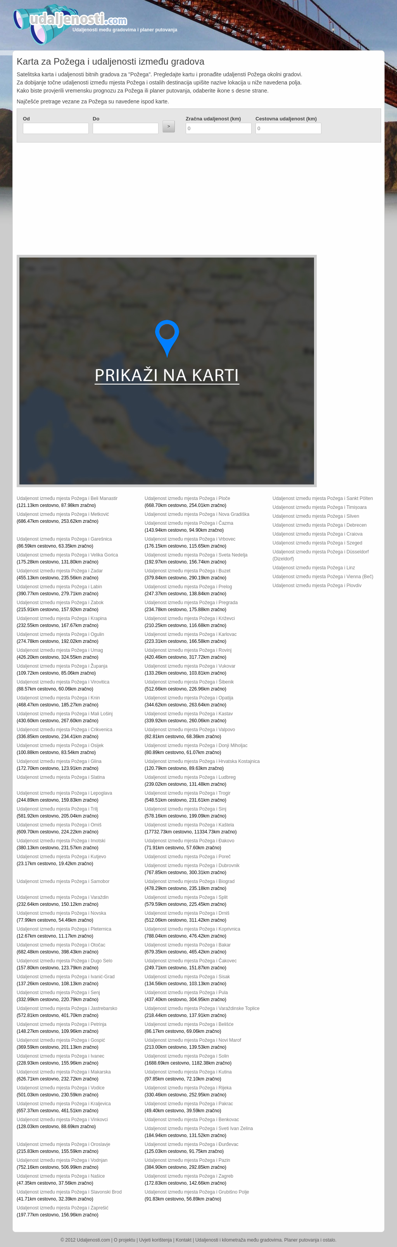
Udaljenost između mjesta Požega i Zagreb (189, 1176)
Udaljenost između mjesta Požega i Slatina (61, 777)
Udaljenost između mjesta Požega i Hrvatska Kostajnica (202, 761)
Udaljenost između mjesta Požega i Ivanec (60, 1056)
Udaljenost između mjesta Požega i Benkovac (192, 1119)
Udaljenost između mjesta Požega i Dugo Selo (64, 961)
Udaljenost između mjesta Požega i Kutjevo (61, 856)
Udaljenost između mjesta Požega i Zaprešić (63, 1208)
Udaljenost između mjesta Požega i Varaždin (63, 897)
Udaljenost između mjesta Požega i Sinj (185, 809)
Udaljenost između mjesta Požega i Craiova (317, 534)
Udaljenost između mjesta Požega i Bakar (188, 945)
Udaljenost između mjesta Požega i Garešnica (64, 539)
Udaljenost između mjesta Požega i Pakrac (189, 1103)
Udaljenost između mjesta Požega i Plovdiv (317, 585)
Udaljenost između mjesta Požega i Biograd (190, 881)
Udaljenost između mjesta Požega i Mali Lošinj (64, 713)
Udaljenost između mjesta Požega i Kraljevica (64, 1103)
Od (26, 119)
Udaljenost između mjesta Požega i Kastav (189, 713)
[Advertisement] (152, 200)
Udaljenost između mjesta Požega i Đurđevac (191, 1144)
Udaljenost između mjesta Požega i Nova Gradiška (197, 514)
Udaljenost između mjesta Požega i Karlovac (190, 634)
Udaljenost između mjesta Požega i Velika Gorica (67, 555)
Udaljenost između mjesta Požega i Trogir (187, 793)
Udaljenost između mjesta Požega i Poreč (188, 856)
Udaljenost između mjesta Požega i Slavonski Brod (69, 1192)
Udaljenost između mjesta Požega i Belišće (189, 1024)
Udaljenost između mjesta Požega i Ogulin (60, 634)
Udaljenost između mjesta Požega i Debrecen (320, 525)
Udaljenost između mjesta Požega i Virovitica (63, 682)
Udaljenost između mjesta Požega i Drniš (187, 913)
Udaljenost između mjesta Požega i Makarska (64, 1072)
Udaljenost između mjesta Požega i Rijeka (188, 1088)
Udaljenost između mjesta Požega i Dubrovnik (192, 865)
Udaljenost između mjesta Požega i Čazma (189, 523)
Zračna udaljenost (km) (213, 119)
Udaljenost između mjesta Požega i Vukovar (190, 666)
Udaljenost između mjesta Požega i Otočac (61, 945)
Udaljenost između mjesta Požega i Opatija (189, 698)
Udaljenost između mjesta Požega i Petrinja (61, 1024)
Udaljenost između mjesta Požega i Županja (62, 666)
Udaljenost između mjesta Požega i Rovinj (188, 650)
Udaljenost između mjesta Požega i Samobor (63, 881)
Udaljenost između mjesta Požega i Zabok (60, 602)
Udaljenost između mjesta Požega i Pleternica (64, 929)
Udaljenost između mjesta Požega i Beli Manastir (67, 498)
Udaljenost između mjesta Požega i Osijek (60, 745)
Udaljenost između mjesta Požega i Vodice (61, 1088)
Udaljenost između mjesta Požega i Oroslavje (63, 1144)
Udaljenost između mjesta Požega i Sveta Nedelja (196, 555)
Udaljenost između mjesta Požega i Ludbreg (190, 777)
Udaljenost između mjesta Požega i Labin (59, 586)
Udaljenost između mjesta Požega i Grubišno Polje (197, 1192)
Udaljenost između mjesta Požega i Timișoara (320, 507)
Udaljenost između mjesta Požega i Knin (58, 698)
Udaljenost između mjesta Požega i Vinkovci (62, 1119)
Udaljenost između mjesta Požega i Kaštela (189, 825)
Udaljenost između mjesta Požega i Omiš (59, 825)
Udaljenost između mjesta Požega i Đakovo (189, 840)
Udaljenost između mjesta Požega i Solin (187, 1056)
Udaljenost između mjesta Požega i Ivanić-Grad (66, 976)
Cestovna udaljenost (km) (286, 119)
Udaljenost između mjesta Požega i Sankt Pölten (323, 498)
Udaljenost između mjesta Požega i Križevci (190, 618)
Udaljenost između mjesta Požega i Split (186, 897)
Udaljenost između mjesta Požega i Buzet (187, 571)
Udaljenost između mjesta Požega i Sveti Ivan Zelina (199, 1128)
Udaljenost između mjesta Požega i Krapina (62, 618)
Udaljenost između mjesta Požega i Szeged (317, 543)
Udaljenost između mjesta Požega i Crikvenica (64, 729)
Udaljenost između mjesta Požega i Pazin (187, 1160)
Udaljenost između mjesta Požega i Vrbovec (190, 539)
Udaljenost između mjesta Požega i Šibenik (189, 682)
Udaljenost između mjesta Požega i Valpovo (190, 729)
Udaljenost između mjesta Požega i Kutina (188, 1072)
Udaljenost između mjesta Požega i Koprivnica (192, 929)
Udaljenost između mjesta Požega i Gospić (61, 1040)
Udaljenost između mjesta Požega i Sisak (187, 976)
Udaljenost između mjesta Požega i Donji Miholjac (196, 745)
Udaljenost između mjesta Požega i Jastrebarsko (67, 1008)
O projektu (124, 1240)
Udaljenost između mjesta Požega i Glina (59, 761)
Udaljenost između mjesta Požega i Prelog (188, 586)
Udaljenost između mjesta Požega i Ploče (187, 498)
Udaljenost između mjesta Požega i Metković (63, 514)
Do (96, 119)
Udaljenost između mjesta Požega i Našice (61, 1176)
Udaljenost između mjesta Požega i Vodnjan (62, 1160)
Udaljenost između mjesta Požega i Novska (61, 913)
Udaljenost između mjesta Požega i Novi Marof (193, 1040)
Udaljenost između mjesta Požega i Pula (186, 992)
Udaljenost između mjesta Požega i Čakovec (190, 961)
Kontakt (184, 1240)
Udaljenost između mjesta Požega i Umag (60, 650)
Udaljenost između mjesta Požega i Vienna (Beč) (323, 576)
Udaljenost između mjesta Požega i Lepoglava (64, 793)
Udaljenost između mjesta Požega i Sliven (316, 516)
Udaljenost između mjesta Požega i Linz (314, 567)
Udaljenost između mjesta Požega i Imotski (61, 840)
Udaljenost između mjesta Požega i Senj (58, 992)
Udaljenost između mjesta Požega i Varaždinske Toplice (202, 1008)
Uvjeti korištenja (155, 1240)
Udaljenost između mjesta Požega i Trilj (57, 809)
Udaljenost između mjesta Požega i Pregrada (191, 602)
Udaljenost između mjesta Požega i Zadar (60, 571)
